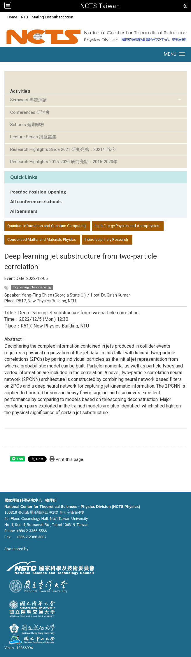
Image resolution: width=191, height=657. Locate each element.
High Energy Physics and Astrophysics (127, 226)
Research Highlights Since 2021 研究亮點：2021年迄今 (63, 149)
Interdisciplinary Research (106, 239)
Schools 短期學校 (27, 124)
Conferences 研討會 (30, 112)
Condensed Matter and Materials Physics (41, 239)
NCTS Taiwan (100, 6)
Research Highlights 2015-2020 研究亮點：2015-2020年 (64, 161)
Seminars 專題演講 (28, 99)
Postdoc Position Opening (38, 192)
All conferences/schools (36, 201)
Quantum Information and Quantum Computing (46, 226)
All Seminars (23, 211)
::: (4, 17)
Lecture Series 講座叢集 (33, 137)
